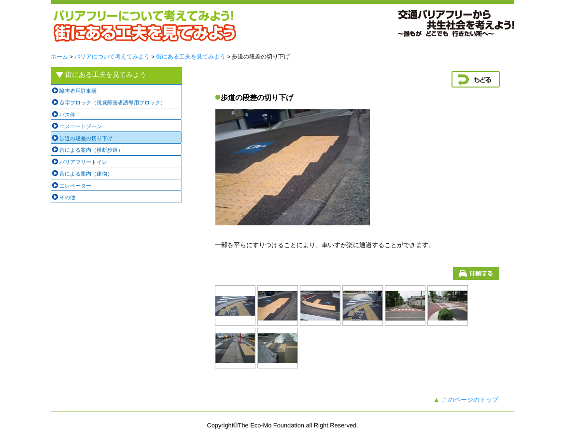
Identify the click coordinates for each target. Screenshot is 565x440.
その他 (67, 197)
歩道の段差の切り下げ (86, 138)
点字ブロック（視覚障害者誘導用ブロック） (112, 102)
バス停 (67, 114)
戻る (476, 79)
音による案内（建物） (86, 173)
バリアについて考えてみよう (112, 56)
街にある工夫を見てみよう (191, 56)
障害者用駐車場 (78, 91)
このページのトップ (470, 399)
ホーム (59, 56)
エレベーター (75, 186)
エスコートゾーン (80, 126)
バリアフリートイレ (83, 162)
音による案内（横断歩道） (91, 150)
